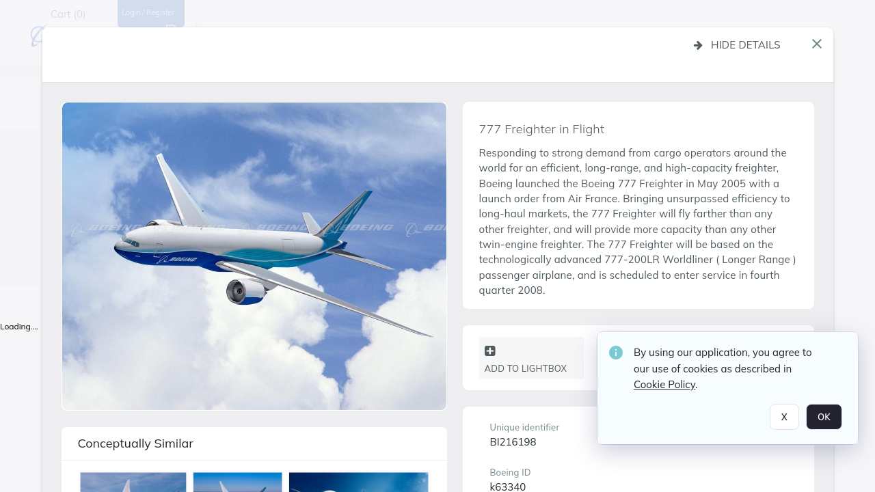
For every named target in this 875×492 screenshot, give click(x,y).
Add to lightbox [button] (526, 359)
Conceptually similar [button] (135, 443)
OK (824, 419)
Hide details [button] (737, 44)
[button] (817, 44)
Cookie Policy (664, 387)
